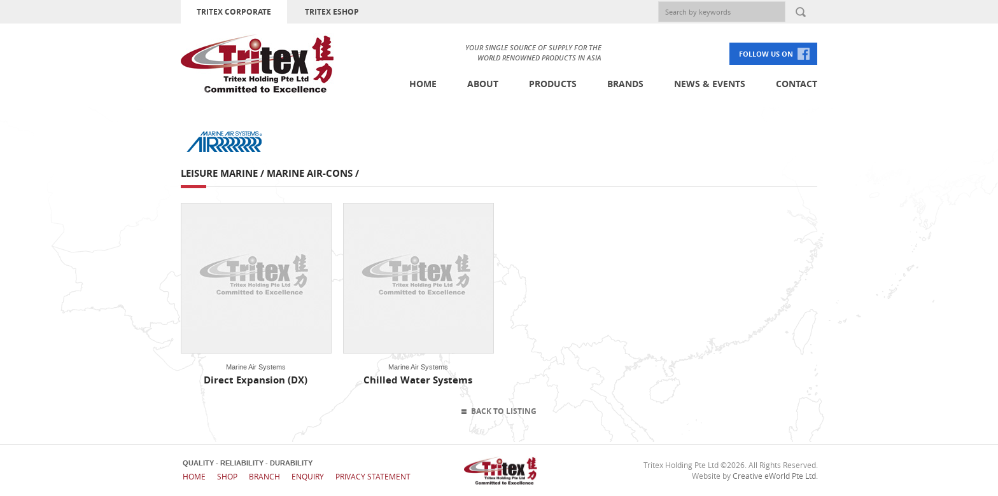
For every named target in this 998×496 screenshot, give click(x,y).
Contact (796, 84)
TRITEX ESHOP (332, 11)
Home (423, 84)
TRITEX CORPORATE (234, 11)
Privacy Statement (373, 476)
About (482, 84)
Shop (227, 476)
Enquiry (308, 476)
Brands (625, 84)
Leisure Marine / (224, 173)
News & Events (709, 84)
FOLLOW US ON (766, 54)
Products (553, 84)
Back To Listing (504, 411)
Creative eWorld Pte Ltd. (775, 476)
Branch (264, 476)
